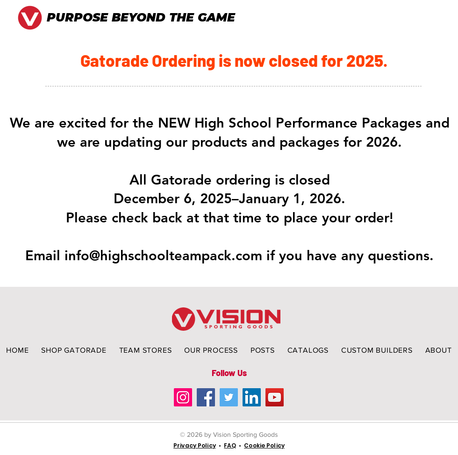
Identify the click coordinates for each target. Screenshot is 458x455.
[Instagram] (183, 397)
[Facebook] (206, 397)
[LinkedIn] (252, 397)
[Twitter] (229, 397)
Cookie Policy (264, 445)
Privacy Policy (194, 445)
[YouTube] (274, 397)
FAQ (230, 445)
